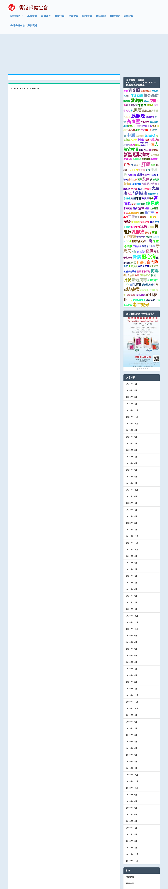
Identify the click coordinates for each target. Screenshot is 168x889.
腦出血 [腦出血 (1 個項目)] (148, 97)
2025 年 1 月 (131, 450)
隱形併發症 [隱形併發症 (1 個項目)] (145, 242)
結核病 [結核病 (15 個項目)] (133, 256)
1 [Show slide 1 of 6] (137, 336)
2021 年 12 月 (132, 503)
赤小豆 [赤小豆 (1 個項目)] (133, 155)
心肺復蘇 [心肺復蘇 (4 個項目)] (129, 203)
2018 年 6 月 (131, 781)
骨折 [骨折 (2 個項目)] (135, 175)
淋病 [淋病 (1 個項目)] (125, 179)
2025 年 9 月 (131, 397)
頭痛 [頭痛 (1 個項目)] (152, 188)
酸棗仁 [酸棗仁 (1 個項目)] (155, 116)
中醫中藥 (73, 18)
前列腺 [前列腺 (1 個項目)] (156, 146)
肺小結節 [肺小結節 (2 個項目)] (140, 262)
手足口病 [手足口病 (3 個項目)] (137, 63)
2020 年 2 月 (131, 649)
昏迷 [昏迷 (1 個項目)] (137, 184)
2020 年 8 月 (131, 609)
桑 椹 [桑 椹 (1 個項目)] (156, 218)
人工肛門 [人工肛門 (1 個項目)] (133, 137)
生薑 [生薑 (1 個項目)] (128, 83)
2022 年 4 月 (131, 476)
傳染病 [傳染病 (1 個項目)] (149, 203)
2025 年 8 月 (131, 403)
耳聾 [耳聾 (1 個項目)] (134, 218)
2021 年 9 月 (131, 523)
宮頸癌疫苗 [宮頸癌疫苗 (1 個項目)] (146, 57)
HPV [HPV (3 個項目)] (126, 251)
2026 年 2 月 (131, 364)
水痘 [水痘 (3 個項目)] (133, 229)
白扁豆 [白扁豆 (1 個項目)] (126, 193)
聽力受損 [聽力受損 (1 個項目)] (141, 218)
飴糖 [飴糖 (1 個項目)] (142, 179)
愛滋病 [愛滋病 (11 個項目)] (136, 67)
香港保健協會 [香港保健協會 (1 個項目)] (139, 267)
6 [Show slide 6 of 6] (147, 336)
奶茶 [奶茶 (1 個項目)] (137, 97)
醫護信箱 (60, 18)
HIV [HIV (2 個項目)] (130, 267)
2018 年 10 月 (132, 755)
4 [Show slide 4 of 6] (143, 336)
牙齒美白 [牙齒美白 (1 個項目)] (137, 213)
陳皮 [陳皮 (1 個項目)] (140, 155)
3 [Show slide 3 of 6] (141, 336)
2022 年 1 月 (131, 496)
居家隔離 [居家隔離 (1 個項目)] (130, 262)
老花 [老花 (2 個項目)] (146, 68)
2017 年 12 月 (132, 821)
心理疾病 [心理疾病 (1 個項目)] (146, 155)
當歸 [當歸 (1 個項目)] (133, 132)
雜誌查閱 (101, 18)
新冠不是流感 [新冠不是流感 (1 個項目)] (138, 208)
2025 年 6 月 (131, 417)
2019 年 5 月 (131, 708)
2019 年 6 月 (131, 702)
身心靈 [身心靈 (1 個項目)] (131, 97)
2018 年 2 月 (131, 808)
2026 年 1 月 (131, 370)
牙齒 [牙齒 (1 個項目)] (154, 93)
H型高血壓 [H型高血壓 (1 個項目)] (146, 93)
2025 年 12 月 (132, 377)
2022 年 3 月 (131, 483)
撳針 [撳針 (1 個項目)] (128, 62)
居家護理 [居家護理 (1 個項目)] (140, 102)
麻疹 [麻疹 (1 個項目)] (133, 171)
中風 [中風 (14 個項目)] (131, 102)
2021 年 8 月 (131, 529)
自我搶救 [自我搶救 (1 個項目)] (137, 126)
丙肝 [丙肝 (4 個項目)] (131, 183)
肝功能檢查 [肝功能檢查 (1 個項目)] (135, 150)
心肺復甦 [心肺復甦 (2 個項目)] (152, 247)
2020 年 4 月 (131, 635)
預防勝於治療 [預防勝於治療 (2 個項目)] (149, 150)
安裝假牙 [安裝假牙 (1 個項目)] (144, 89)
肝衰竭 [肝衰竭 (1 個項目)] (126, 111)
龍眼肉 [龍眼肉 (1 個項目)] (142, 116)
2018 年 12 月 (132, 741)
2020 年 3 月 (131, 642)
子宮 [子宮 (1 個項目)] (142, 97)
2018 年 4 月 (131, 794)
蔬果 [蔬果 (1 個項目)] (140, 146)
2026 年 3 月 (131, 357)
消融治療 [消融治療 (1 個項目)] (150, 267)
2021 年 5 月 (131, 549)
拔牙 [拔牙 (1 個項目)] (155, 184)
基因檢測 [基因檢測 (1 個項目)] (127, 126)
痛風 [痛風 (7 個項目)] (149, 217)
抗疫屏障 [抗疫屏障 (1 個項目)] (154, 175)
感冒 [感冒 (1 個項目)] (147, 175)
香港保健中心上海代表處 (23, 27)
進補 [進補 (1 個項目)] (132, 193)
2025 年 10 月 (132, 390)
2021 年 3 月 (131, 563)
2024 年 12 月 (132, 456)
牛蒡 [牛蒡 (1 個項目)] (137, 242)
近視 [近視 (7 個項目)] (127, 131)
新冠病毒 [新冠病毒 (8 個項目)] (139, 246)
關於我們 (15, 18)
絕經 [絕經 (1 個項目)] (132, 165)
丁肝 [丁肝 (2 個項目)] (149, 184)
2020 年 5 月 (131, 629)
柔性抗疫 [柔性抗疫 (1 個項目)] (132, 146)
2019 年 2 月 (131, 728)
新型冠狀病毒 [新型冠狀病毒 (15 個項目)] (136, 121)
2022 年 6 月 (131, 463)
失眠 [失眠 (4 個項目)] (126, 150)
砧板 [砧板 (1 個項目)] (147, 106)
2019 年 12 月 (132, 662)
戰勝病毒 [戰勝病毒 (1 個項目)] (132, 141)
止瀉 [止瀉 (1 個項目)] (130, 233)
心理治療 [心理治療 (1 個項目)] (155, 122)
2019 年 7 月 (131, 695)
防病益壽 (87, 18)
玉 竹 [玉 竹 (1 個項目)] (148, 116)
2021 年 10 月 (132, 516)
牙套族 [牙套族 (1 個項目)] (151, 193)
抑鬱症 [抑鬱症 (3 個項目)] (142, 72)
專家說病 (32, 18)
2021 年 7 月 (131, 536)
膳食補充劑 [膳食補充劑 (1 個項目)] (147, 251)
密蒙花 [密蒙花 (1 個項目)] (141, 106)
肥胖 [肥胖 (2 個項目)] (154, 199)
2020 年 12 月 (132, 582)
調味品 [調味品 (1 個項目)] (150, 72)
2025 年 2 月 (131, 443)
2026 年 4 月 (131, 350)
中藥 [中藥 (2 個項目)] (151, 111)
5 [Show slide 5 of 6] (145, 336)
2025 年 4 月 (131, 430)
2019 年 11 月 (132, 669)
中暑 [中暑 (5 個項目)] (148, 208)
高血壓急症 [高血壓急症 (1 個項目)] (131, 72)
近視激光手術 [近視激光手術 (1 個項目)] (129, 238)
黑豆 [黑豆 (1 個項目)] (125, 233)
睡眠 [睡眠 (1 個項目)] (151, 165)
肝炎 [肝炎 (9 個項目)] (127, 246)
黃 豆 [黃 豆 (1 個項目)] (147, 137)
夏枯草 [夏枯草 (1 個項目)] (148, 199)
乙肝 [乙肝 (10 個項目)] (144, 111)
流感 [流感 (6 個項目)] (143, 193)
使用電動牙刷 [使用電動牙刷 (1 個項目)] (143, 238)
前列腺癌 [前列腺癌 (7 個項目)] (140, 159)
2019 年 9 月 (131, 682)
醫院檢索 (115, 18)
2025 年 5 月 (131, 423)
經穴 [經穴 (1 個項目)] (132, 111)
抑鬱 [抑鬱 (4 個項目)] (138, 165)
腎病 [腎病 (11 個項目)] (137, 224)
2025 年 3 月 (131, 437)
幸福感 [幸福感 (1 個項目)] (126, 165)
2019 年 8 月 (131, 688)
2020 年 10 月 (132, 596)
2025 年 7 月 (131, 410)
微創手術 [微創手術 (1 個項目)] (140, 203)
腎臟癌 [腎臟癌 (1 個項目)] (143, 184)
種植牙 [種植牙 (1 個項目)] (145, 141)
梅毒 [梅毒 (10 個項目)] (154, 237)
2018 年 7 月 (131, 775)
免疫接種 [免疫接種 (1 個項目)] (150, 83)
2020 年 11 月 (132, 589)
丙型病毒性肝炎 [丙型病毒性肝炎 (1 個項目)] (147, 257)
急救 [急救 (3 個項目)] (141, 175)
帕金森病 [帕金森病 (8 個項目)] (151, 62)
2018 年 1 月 (131, 814)
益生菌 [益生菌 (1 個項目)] (141, 137)
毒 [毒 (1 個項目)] (131, 77)
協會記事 (128, 18)
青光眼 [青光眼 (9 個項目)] (134, 57)
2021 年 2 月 (131, 569)
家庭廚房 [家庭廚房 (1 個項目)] (127, 175)
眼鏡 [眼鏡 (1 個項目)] (137, 111)
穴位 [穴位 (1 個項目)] (151, 141)
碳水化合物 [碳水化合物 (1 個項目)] (128, 242)
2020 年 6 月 (131, 622)
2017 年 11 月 (132, 827)
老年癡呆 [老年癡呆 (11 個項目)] (141, 271)
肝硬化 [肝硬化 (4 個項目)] (141, 229)
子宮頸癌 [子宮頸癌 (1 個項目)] (127, 224)
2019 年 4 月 (131, 715)
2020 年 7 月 (131, 615)
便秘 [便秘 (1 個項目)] (157, 188)
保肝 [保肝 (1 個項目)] (138, 132)
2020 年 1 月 (131, 655)
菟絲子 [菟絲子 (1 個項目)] (133, 106)
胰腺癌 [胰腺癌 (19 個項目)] (138, 82)
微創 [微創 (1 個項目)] (137, 193)
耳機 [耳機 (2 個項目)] (128, 208)
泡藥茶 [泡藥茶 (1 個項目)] (154, 126)
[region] (141, 311)
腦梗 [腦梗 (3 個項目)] (138, 251)
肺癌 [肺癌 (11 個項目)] (137, 77)
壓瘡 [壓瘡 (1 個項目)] (125, 57)
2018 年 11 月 (132, 748)
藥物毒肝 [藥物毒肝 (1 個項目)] (135, 188)
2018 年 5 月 (131, 788)
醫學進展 (46, 18)
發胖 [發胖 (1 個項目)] (143, 171)
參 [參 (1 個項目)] (151, 146)
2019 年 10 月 (132, 675)
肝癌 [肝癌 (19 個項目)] (145, 131)
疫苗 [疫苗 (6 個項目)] (152, 67)
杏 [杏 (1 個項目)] (154, 251)
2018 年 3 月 (131, 801)
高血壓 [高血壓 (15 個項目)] (133, 88)
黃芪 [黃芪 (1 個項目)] (130, 160)
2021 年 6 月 (131, 543)
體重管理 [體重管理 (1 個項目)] (153, 233)
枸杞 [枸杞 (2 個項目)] (152, 106)
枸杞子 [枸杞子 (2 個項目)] (132, 93)
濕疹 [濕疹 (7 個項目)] (127, 188)
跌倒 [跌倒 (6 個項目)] (145, 145)
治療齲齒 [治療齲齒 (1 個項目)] (146, 77)
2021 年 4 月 (131, 556)
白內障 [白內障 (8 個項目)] (152, 229)
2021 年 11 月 (132, 509)
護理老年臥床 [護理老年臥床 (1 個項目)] (148, 213)
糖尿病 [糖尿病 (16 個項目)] (152, 170)
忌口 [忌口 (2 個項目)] (132, 251)
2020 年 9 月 (131, 602)
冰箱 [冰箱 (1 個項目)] (153, 132)
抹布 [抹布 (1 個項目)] (138, 171)
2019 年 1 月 (131, 735)
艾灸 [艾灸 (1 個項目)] (135, 233)
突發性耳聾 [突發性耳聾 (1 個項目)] (143, 233)
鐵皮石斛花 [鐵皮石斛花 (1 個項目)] (153, 160)
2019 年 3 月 (131, 721)
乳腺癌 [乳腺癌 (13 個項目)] (138, 198)
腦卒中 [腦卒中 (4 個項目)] (149, 179)
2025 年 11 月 (132, 384)
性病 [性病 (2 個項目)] (153, 242)
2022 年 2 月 (131, 490)
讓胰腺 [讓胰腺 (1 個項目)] (126, 68)
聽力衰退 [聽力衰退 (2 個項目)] (150, 102)
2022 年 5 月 (131, 470)
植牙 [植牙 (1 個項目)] (139, 93)
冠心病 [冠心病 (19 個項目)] (149, 223)
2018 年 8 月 (131, 768)
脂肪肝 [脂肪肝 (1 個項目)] (145, 165)
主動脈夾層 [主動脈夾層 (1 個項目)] (133, 179)
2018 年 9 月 (131, 761)
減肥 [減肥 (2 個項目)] (139, 141)
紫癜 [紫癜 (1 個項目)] (157, 106)
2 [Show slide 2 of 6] (139, 336)
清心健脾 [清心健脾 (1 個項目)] (144, 188)
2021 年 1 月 (131, 576)
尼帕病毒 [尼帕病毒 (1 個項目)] (146, 126)
